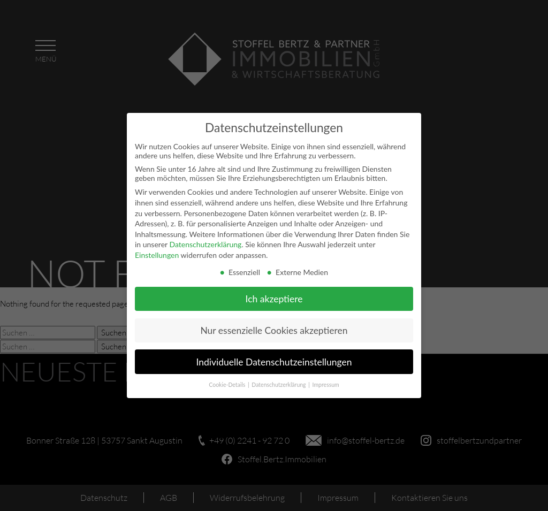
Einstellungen (157, 251)
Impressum (326, 382)
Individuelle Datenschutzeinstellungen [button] (274, 358)
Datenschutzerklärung (205, 241)
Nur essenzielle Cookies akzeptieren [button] (273, 327)
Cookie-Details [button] (228, 382)
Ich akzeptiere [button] (274, 295)
